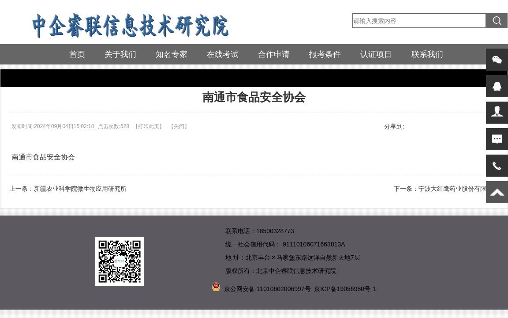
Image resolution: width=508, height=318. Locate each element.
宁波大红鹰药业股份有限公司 (458, 188)
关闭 (179, 126)
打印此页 (148, 126)
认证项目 (376, 54)
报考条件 (325, 54)
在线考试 (223, 54)
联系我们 (427, 54)
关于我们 (120, 54)
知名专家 (171, 54)
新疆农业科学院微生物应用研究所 (80, 188)
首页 (77, 54)
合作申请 (274, 54)
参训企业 (38, 78)
